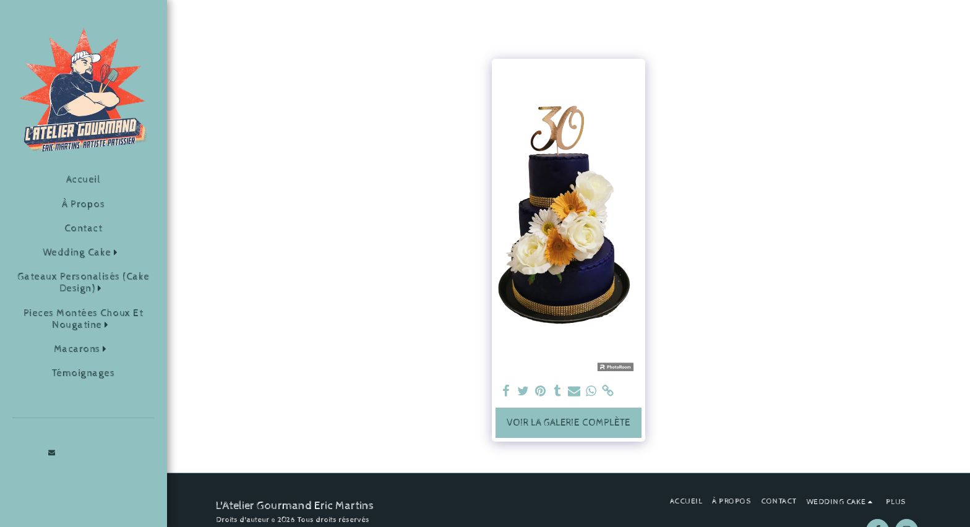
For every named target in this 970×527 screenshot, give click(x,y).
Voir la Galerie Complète (568, 423)
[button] (83, 253)
